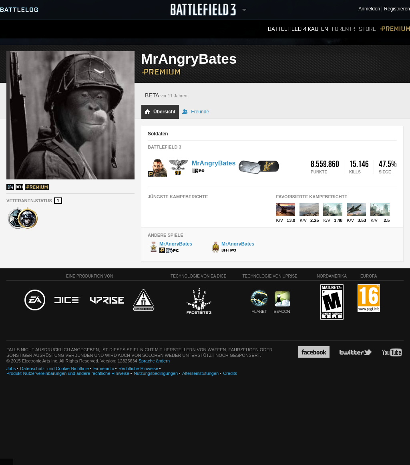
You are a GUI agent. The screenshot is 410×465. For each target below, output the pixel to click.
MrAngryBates (213, 163)
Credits (230, 373)
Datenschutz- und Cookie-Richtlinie (54, 368)
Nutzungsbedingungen (156, 373)
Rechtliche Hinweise (138, 368)
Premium (395, 29)
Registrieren (397, 9)
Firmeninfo (103, 368)
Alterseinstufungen (200, 373)
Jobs (11, 368)
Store (367, 29)
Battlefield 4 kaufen (298, 29)
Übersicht (160, 112)
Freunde (195, 112)
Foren (343, 29)
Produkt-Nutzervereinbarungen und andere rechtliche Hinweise (67, 373)
